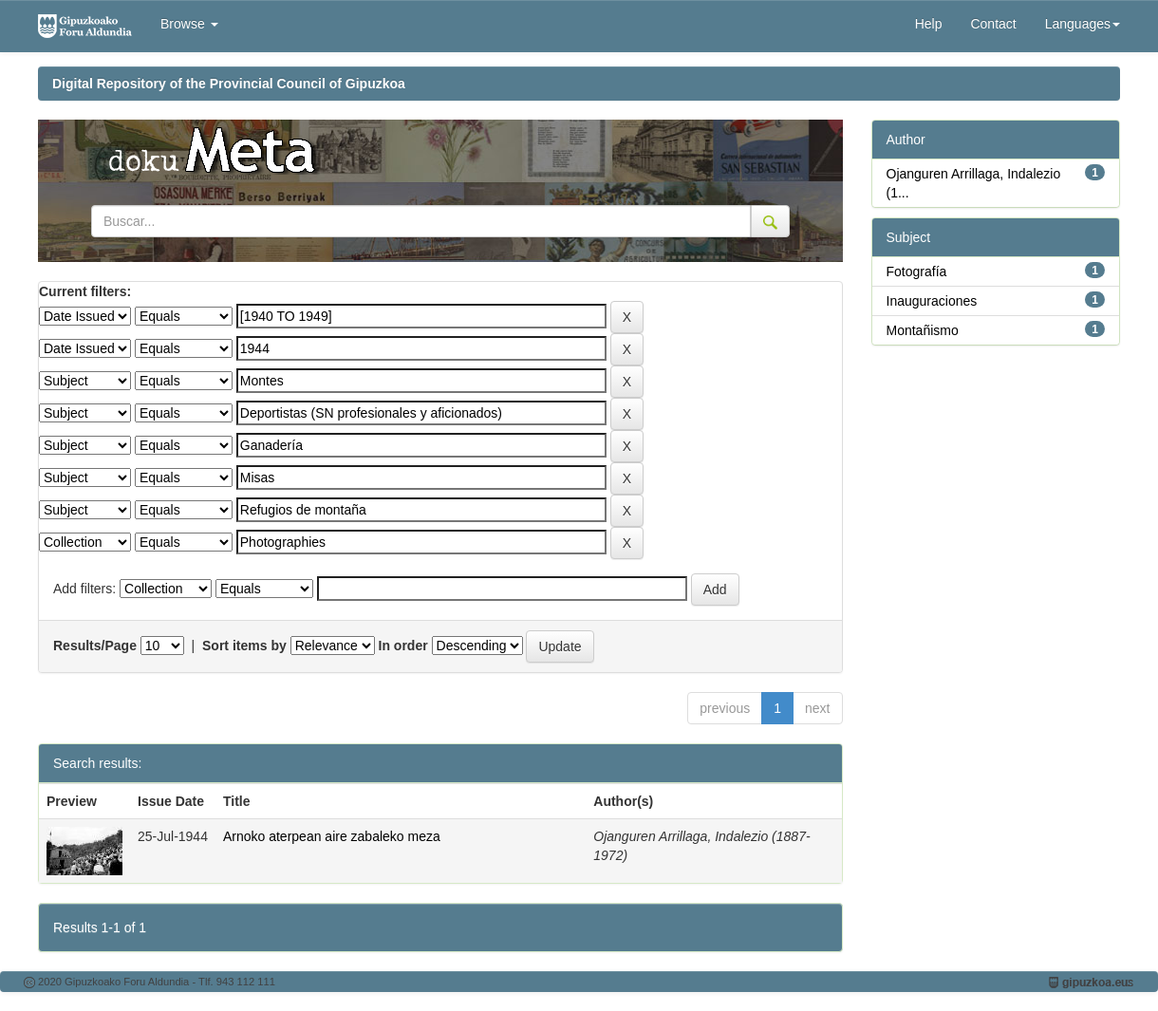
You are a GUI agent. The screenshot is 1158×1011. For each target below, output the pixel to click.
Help (929, 23)
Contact (993, 23)
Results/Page (95, 645)
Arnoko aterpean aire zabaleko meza (331, 836)
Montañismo (923, 330)
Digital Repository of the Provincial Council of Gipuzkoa (228, 83)
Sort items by (244, 645)
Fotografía (917, 271)
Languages (1082, 23)
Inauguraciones (932, 301)
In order (403, 645)
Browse (189, 23)
